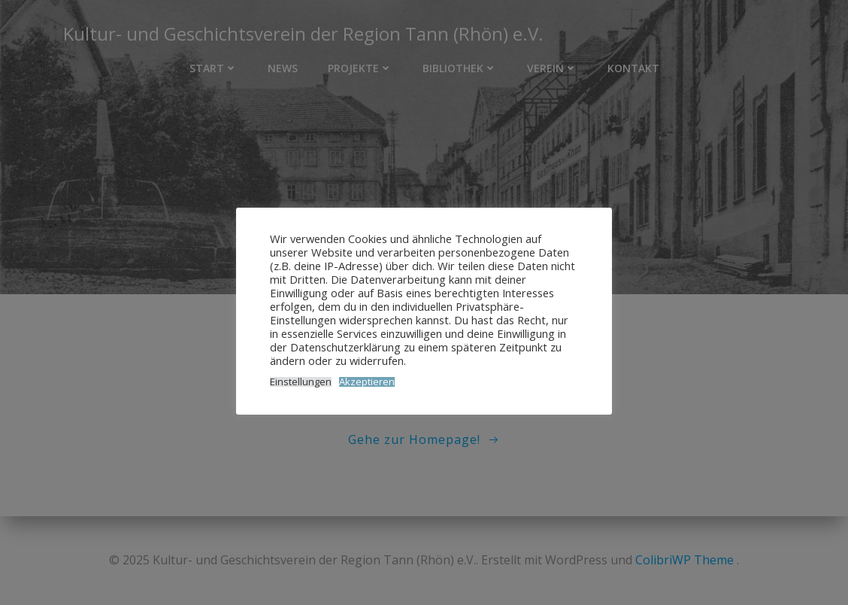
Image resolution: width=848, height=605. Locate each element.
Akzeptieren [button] (367, 382)
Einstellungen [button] (301, 382)
